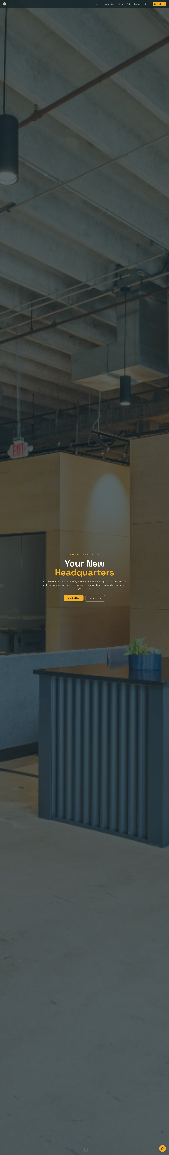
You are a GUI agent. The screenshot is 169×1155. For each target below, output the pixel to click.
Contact (137, 4)
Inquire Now (74, 598)
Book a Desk (159, 4)
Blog (147, 4)
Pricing (120, 4)
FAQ (128, 4)
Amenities (109, 4)
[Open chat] (162, 1148)
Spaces (98, 4)
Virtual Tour (95, 598)
